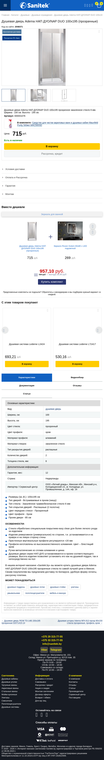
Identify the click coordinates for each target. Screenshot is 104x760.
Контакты (73, 682)
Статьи (72, 688)
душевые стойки (58, 587)
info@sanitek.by (52, 644)
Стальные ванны (10, 691)
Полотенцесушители (11, 704)
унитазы (75, 587)
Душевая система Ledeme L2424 (27, 344)
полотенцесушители (34, 593)
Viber (44, 649)
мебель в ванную (58, 593)
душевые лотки (37, 587)
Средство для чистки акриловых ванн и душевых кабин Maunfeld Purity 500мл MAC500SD (57, 123)
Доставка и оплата (44, 679)
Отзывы (72, 685)
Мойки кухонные (9, 694)
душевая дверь (53, 409)
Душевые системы (10, 707)
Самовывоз (40, 682)
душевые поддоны (16, 587)
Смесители (7, 701)
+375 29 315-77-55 (52, 636)
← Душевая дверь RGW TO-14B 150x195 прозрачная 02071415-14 (21, 621)
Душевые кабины (10, 679)
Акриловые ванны (10, 688)
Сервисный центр (77, 694)
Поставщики (74, 697)
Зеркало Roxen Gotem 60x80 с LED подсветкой (70, 247)
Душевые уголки (9, 682)
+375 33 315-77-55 (52, 640)
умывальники (13, 593)
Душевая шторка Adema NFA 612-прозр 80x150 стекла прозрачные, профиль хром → (80, 621)
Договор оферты (43, 694)
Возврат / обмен (42, 697)
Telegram (55, 649)
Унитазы (5, 697)
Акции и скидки (42, 688)
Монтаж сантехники (44, 691)
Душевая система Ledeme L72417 (77, 344)
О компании (74, 679)
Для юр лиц (40, 701)
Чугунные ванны (9, 685)
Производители (76, 691)
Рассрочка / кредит (44, 685)
